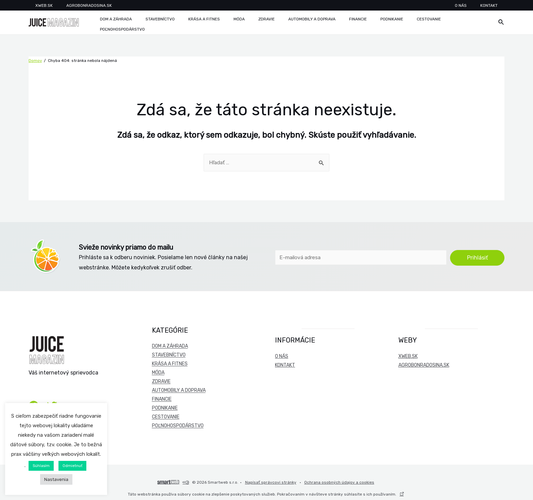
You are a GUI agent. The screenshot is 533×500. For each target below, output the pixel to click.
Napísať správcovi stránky (270, 478)
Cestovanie (165, 415)
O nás (476, 5)
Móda (158, 371)
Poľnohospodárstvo (178, 424)
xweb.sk (408, 354)
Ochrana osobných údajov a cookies (337, 478)
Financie (162, 397)
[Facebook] (34, 401)
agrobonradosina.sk (423, 363)
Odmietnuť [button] (72, 466)
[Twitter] (52, 401)
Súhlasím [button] (41, 466)
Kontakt (495, 5)
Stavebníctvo (169, 353)
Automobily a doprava (179, 388)
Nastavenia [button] (56, 479)
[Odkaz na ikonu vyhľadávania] (501, 21)
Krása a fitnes (170, 362)
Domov (35, 57)
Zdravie (161, 380)
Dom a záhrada (170, 344)
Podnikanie (165, 406)
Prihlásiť (477, 255)
